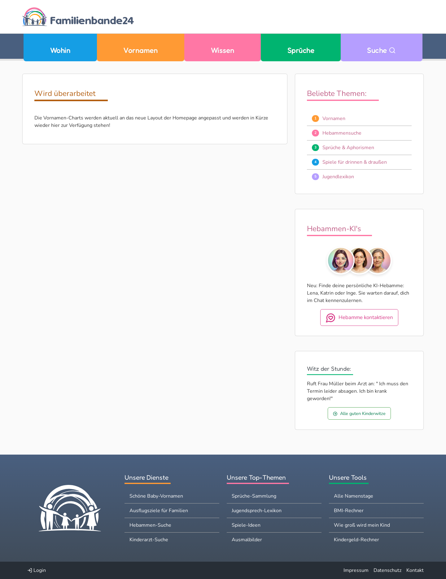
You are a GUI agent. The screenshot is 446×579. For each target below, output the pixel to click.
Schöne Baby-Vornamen (156, 496)
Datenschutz (387, 570)
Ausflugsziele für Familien (158, 510)
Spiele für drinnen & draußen (354, 162)
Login (36, 570)
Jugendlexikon (338, 176)
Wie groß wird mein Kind (362, 525)
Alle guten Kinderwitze (359, 413)
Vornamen (140, 50)
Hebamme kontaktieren (359, 318)
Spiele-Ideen (246, 525)
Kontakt (415, 570)
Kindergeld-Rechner (356, 539)
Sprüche (300, 50)
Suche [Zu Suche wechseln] (381, 50)
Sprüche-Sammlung (254, 496)
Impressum (356, 570)
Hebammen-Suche (150, 525)
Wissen (222, 50)
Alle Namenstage (353, 496)
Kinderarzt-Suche (148, 539)
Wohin (60, 50)
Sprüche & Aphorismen (348, 147)
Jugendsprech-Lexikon (257, 510)
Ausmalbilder (247, 539)
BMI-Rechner (349, 510)
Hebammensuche (341, 133)
